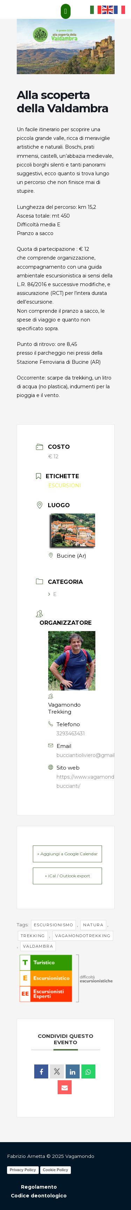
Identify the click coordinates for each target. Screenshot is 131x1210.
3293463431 (71, 733)
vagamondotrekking (83, 935)
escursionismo (53, 924)
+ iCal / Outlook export (67, 875)
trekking (33, 935)
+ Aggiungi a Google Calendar (67, 853)
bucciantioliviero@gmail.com (92, 755)
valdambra (38, 946)
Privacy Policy (23, 1170)
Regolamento (39, 1187)
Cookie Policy (55, 1170)
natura (93, 924)
